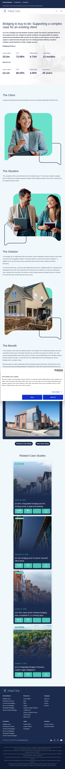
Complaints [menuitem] (26, 728)
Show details (56, 392)
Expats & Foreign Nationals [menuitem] (30, 708)
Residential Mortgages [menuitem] (8, 708)
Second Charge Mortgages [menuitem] (10, 710)
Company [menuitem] (47, 696)
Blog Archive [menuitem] (26, 717)
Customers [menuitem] (6, 721)
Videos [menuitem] (25, 705)
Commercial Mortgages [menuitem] (9, 703)
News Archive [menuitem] (27, 714)
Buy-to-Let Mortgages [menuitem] (8, 705)
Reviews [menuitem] (46, 705)
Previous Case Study (23, 444)
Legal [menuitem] (25, 721)
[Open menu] (61, 11)
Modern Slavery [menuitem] (27, 726)
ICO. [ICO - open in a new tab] (56, 763)
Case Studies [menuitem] (26, 698)
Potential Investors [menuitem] (49, 726)
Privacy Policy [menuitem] (27, 724)
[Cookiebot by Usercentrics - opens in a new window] (55, 370)
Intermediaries (7, 2)
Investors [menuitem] (47, 721)
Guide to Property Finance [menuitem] (30, 712)
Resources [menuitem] (26, 696)
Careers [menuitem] (46, 703)
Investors (25, 2)
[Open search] (57, 11)
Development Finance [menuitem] (8, 701)
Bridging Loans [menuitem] (7, 698)
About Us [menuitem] (46, 698)
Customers (17, 2)
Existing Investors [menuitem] (49, 724)
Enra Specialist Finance (22, 740)
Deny (32, 397)
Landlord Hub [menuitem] (27, 710)
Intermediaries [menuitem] (7, 696)
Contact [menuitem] (46, 701)
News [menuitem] (24, 703)
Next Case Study (43, 444)
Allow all (53, 397)
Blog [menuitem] (24, 701)
